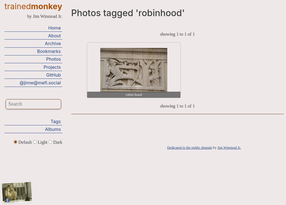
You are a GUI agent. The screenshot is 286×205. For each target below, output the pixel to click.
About (54, 35)
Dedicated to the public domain (189, 148)
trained (33, 6)
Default (23, 142)
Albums (53, 129)
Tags (56, 121)
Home (54, 28)
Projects (52, 67)
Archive (53, 43)
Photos (53, 59)
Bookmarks (49, 51)
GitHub (53, 75)
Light (41, 142)
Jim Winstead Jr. (229, 148)
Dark (55, 142)
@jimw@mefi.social (40, 83)
